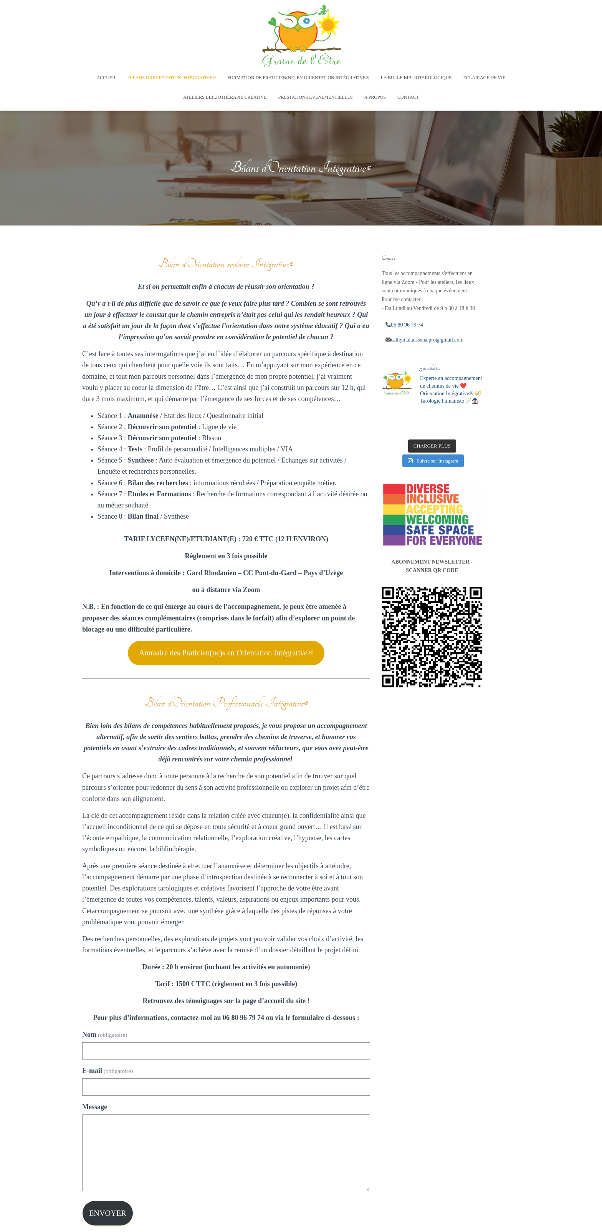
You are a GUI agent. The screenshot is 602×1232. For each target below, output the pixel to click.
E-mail (107, 1070)
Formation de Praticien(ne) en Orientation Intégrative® (298, 77)
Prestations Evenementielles (315, 97)
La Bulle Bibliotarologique (416, 77)
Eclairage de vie (484, 77)
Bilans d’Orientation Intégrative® (172, 77)
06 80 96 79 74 (407, 325)
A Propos (375, 97)
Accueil (107, 77)
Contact (408, 97)
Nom (104, 1034)
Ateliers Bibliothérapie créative (224, 97)
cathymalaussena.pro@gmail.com (427, 340)
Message (94, 1107)
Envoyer (107, 1213)
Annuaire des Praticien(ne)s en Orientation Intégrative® (226, 652)
